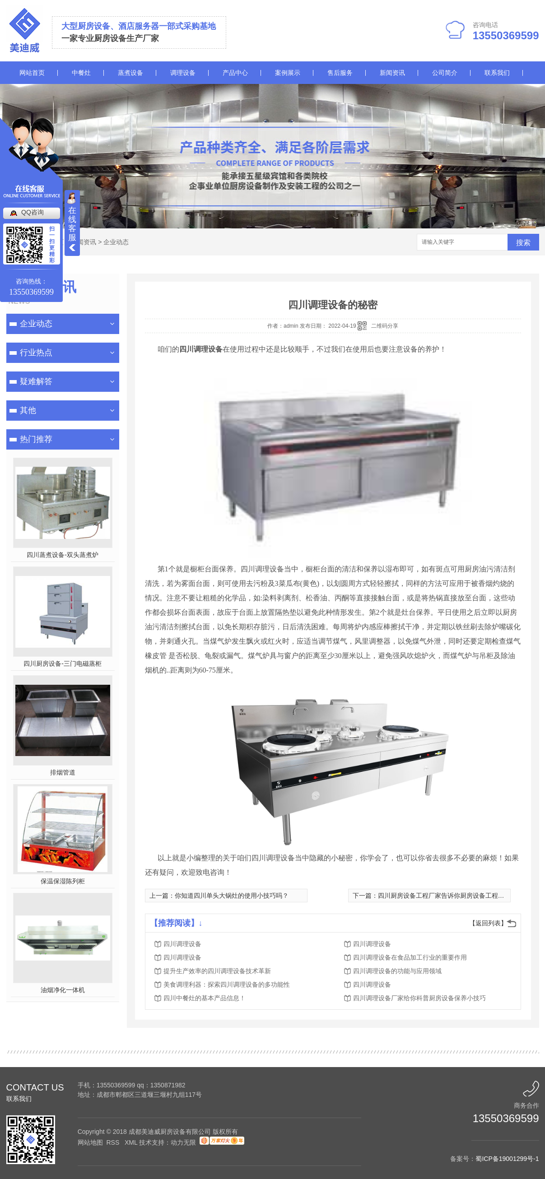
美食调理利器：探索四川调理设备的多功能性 (226, 984)
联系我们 (497, 72)
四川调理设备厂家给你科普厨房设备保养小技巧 (419, 998)
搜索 (523, 242)
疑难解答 (36, 381)
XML (132, 1142)
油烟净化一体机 (63, 989)
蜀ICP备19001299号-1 (507, 1158)
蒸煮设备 (130, 72)
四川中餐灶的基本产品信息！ (204, 998)
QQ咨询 (32, 212)
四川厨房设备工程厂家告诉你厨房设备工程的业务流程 (454, 895)
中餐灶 (81, 72)
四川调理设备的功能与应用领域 (397, 971)
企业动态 (116, 242)
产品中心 (235, 72)
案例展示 (287, 72)
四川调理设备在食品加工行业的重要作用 (410, 957)
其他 (28, 410)
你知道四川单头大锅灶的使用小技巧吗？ (232, 895)
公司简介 (444, 72)
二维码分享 (384, 326)
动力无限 (183, 1142)
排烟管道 (62, 772)
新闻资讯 (392, 72)
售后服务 (340, 72)
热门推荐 (36, 439)
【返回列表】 (488, 923)
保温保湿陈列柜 (63, 881)
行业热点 (36, 352)
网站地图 (90, 1142)
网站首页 (32, 72)
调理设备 (183, 72)
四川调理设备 (182, 943)
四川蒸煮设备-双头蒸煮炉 (62, 554)
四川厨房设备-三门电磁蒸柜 (62, 663)
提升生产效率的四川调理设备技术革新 (217, 971)
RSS (113, 1142)
